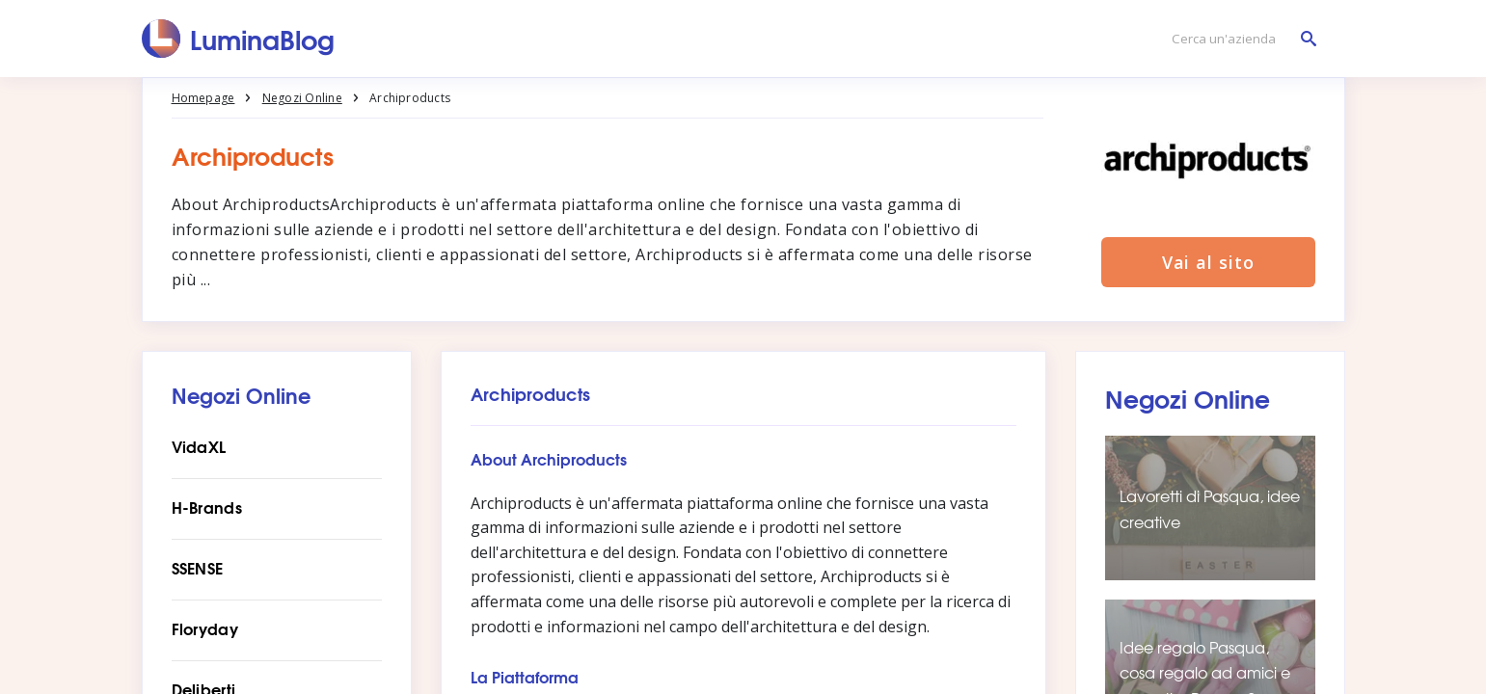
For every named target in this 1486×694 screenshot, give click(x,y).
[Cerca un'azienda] (1239, 39)
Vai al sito (1208, 262)
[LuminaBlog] (239, 38)
